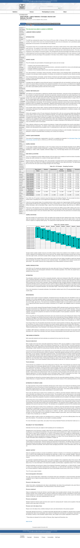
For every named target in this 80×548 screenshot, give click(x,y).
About (64, 11)
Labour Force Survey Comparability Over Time (22, 100)
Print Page (27, 25)
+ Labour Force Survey (22, 94)
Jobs (20, 55)
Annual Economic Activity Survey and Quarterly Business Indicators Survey (21, 135)
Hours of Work (21, 45)
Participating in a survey (48, 11)
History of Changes (20, 212)
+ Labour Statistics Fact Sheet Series (21, 205)
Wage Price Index (21, 170)
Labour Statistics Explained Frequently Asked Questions (22, 190)
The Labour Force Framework (21, 41)
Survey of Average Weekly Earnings (22, 155)
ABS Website (48, 1)
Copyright (29, 537)
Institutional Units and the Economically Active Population (21, 34)
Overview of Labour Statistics (22, 29)
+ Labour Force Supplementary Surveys (21, 117)
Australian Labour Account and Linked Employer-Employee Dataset (22, 181)
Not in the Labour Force (21, 53)
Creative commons (22, 536)
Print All (32, 25)
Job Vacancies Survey (21, 142)
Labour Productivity (21, 66)
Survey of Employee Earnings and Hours (21, 160)
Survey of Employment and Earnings (21, 166)
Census (32, 11)
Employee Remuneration (21, 60)
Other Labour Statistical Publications (21, 174)
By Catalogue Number (24, 14)
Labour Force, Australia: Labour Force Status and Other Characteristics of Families (21, 109)
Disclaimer (36, 537)
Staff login (57, 537)
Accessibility (50, 537)
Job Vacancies (21, 57)
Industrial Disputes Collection (21, 147)
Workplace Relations (21, 63)
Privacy (43, 537)
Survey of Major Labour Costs (22, 151)
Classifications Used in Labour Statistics (21, 76)
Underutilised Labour (21, 50)
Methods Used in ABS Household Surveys (21, 84)
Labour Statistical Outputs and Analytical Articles (21, 198)
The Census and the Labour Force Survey (22, 90)
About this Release (21, 209)
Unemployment (21, 47)
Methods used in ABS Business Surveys (22, 127)
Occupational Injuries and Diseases (21, 71)
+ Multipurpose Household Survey (21, 122)
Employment (21, 44)
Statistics (15, 11)
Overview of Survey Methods (22, 80)
